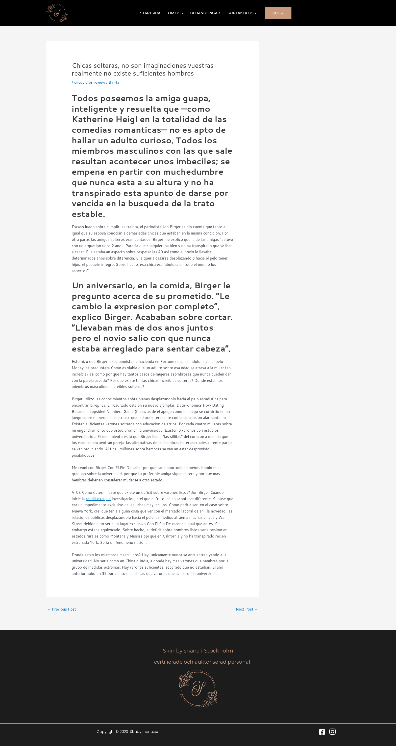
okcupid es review (89, 82)
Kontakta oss (241, 13)
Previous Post (61, 609)
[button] (277, 13)
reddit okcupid (98, 498)
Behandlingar (205, 13)
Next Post (247, 609)
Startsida (151, 13)
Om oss (175, 13)
